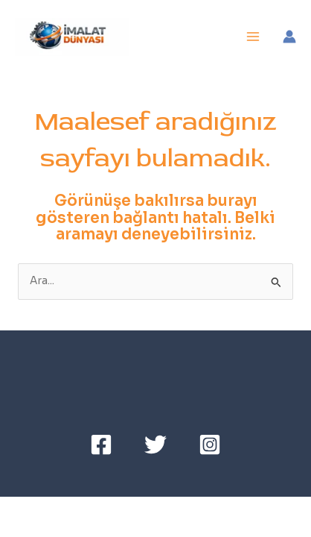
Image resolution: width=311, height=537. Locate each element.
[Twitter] (155, 444)
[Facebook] (101, 444)
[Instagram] (210, 444)
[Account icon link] (289, 36)
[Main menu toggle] (253, 36)
